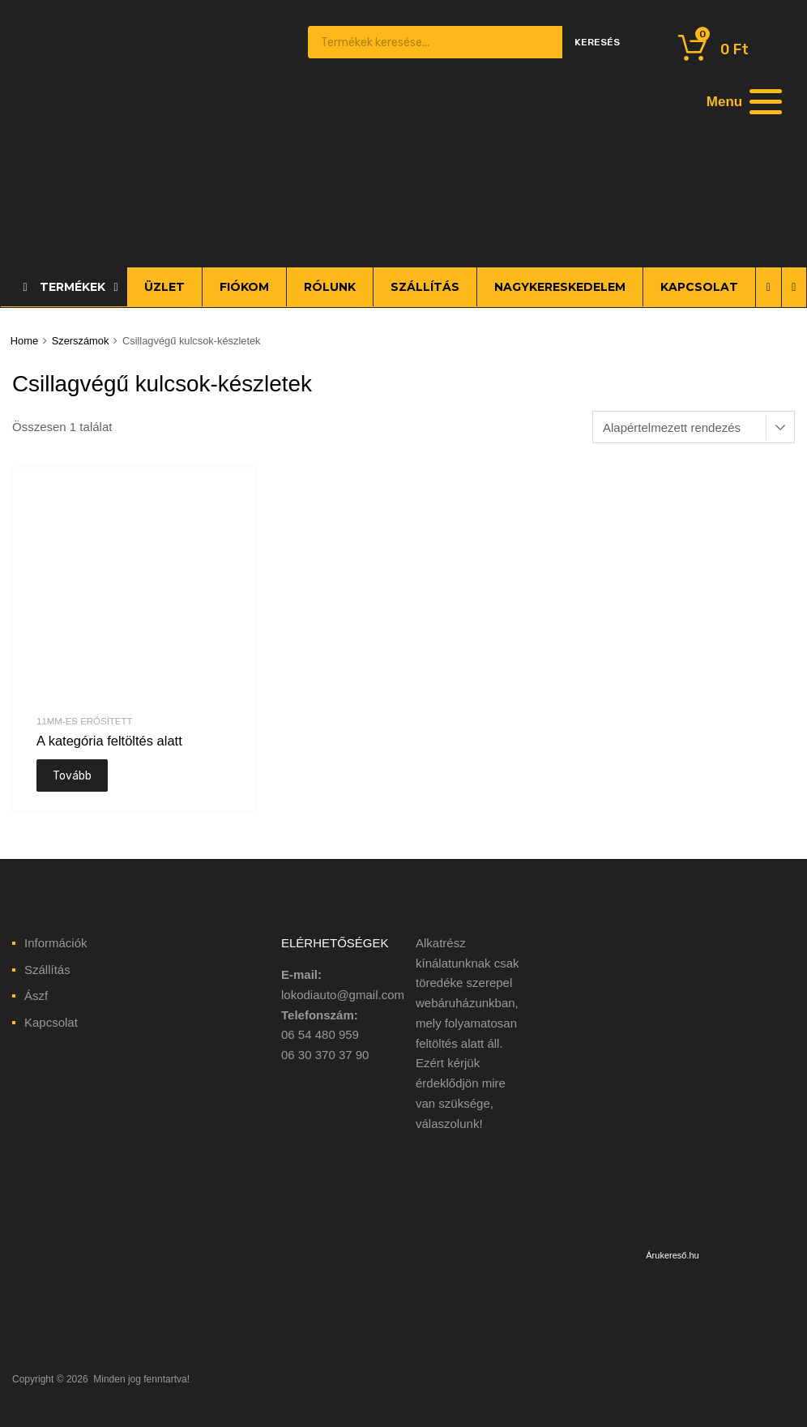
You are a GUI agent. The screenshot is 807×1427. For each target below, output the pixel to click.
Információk (56, 943)
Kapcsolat (51, 1022)
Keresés (597, 42)
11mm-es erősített (84, 721)
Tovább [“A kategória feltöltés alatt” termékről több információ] (72, 775)
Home (24, 341)
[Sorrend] (693, 427)
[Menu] (742, 101)
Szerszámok (80, 341)
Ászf (36, 995)
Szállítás (47, 969)
